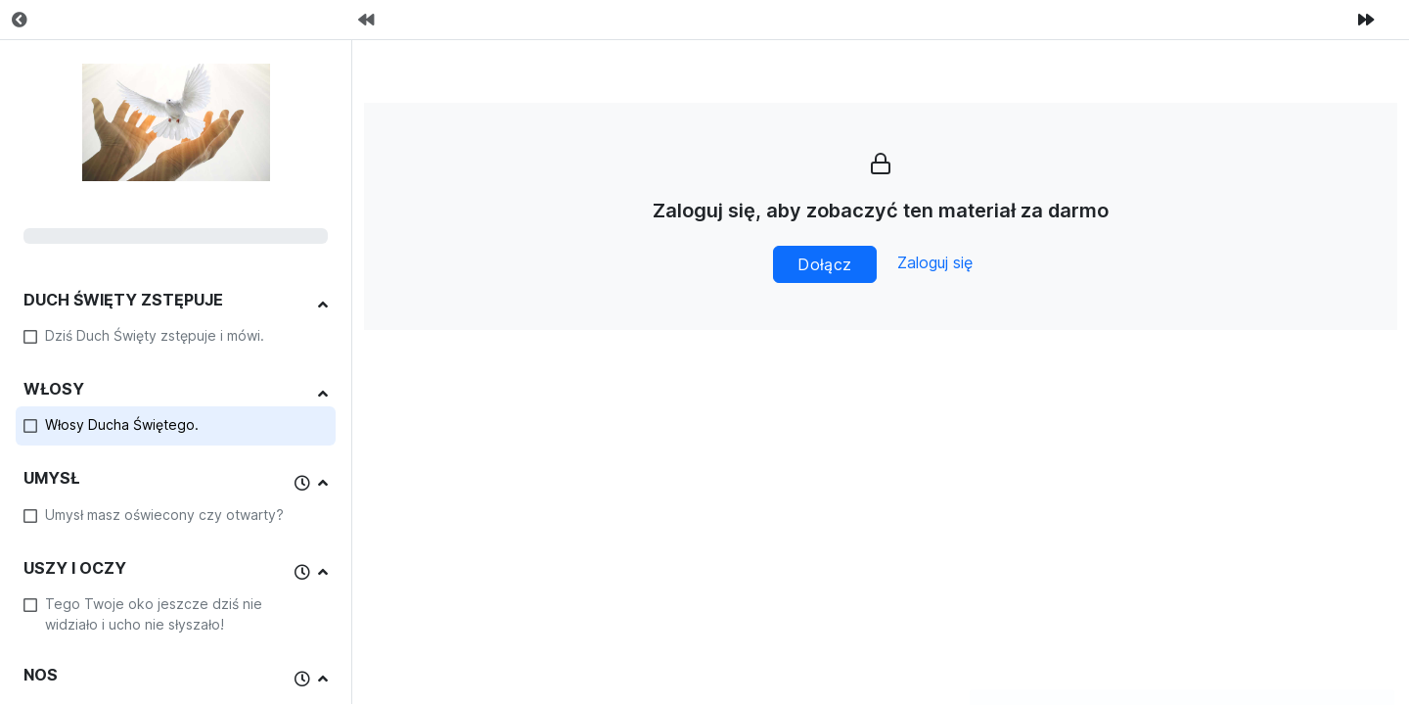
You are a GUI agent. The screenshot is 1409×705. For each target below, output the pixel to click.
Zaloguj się (935, 262)
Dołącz (824, 264)
